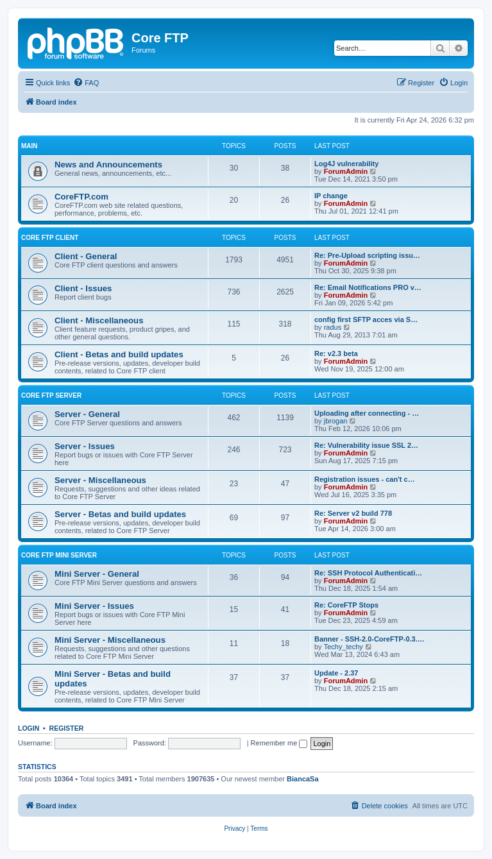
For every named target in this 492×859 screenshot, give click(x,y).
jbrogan (336, 421)
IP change (331, 196)
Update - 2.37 (336, 673)
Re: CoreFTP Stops (346, 605)
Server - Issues (85, 446)
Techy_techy (343, 647)
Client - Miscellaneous (99, 320)
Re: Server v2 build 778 (353, 513)
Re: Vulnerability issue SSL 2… (366, 445)
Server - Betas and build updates (120, 514)
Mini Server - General (97, 574)
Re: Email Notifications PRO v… (367, 287)
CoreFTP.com (81, 196)
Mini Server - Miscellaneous (110, 640)
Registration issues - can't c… (364, 479)
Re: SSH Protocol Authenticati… (368, 573)
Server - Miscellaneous (100, 480)
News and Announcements (108, 164)
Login (28, 728)
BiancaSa (303, 779)
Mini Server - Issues (94, 606)
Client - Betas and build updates (119, 354)
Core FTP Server (51, 395)
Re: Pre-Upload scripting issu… (367, 255)
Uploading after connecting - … (366, 413)
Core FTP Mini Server (59, 555)
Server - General (87, 414)
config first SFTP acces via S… (366, 319)
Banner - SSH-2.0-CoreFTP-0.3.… (369, 639)
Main (29, 145)
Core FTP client (49, 237)
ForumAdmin (346, 171)
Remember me (279, 743)
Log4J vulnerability (346, 163)
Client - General (86, 256)
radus (333, 327)
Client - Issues (83, 288)
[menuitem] (86, 82)
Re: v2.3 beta (336, 353)
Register (66, 728)
